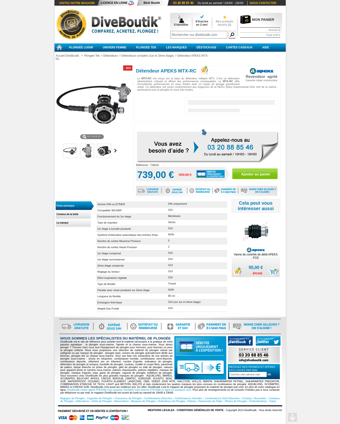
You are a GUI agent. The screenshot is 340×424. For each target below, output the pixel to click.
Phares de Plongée (236, 401)
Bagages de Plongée (72, 398)
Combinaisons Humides (188, 398)
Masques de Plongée (143, 401)
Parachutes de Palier (210, 401)
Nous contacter (263, 3)
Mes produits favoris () (224, 23)
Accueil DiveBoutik (67, 55)
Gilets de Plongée (102, 401)
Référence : (143, 165)
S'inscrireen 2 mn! (201, 23)
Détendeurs (110, 55)
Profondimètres (258, 401)
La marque (63, 222)
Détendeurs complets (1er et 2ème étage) (147, 55)
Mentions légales (161, 410)
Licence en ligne (114, 2)
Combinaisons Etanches (158, 398)
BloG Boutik (152, 2)
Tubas (272, 401)
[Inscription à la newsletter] (248, 374)
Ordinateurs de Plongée (171, 401)
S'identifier (181, 24)
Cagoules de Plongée (99, 398)
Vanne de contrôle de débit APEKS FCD (255, 256)
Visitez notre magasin (77, 3)
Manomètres (121, 401)
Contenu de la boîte (68, 214)
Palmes (191, 401)
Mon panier (263, 19)
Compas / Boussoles (254, 398)
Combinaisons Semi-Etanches (222, 398)
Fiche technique (66, 205)
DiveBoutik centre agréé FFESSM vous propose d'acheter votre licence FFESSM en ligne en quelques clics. (129, 389)
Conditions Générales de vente (200, 410)
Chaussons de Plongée (128, 398)
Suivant (115, 150)
